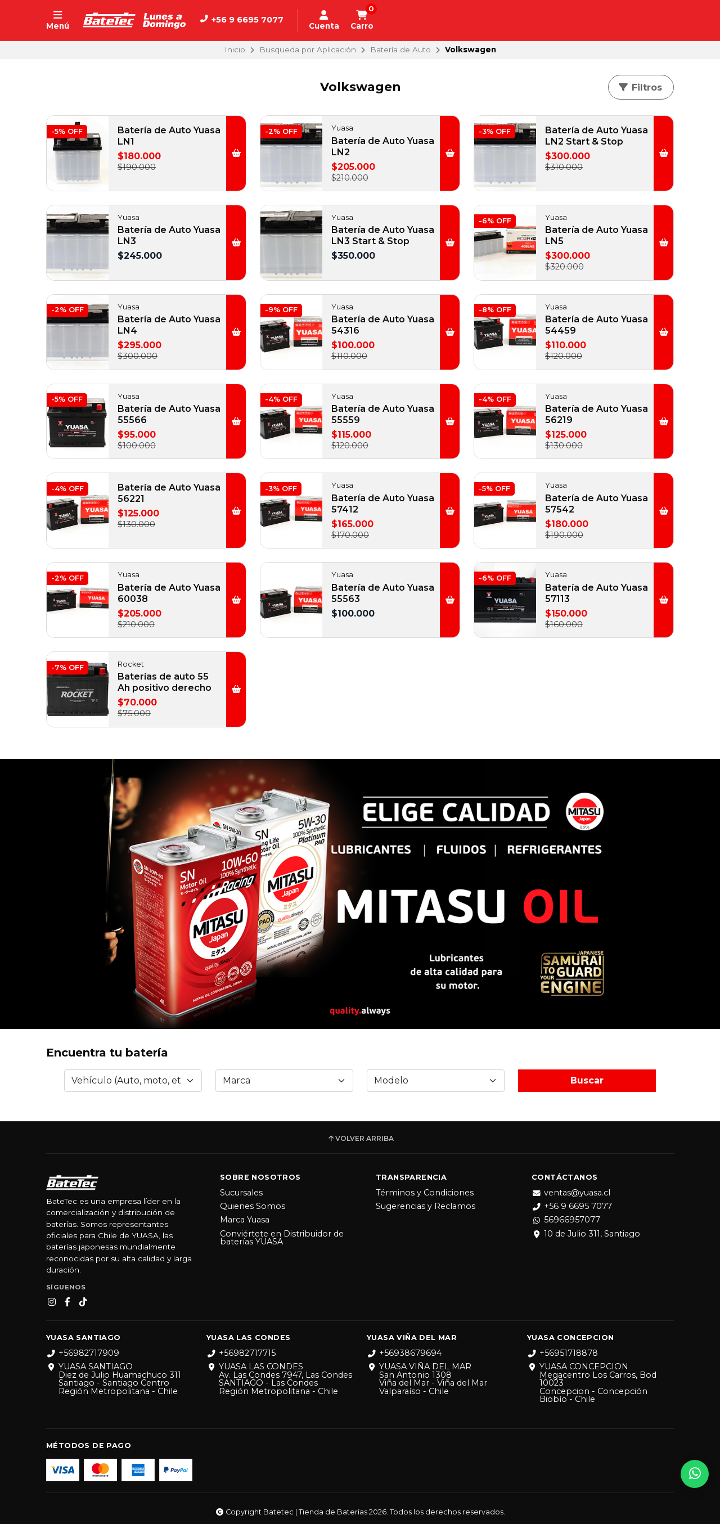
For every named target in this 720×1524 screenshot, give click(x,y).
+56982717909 (82, 1348)
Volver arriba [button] (360, 1134)
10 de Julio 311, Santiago (586, 1229)
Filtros (640, 87)
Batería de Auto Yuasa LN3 (169, 235)
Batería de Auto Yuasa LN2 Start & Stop (596, 136)
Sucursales (241, 1188)
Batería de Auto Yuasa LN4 (169, 325)
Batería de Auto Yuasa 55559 (382, 414)
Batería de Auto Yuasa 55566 (169, 414)
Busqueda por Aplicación (307, 49)
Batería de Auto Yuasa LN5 (596, 235)
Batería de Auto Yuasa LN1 (169, 136)
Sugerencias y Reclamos (425, 1202)
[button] (236, 153)
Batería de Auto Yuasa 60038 (169, 593)
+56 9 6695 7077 (572, 1202)
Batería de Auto (400, 49)
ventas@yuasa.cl (571, 1188)
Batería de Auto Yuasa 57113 (596, 593)
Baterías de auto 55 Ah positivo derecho (165, 682)
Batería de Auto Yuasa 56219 (596, 414)
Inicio (234, 49)
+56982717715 (241, 1348)
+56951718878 (562, 1348)
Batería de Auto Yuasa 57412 (382, 504)
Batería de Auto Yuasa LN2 (382, 147)
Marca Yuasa (244, 1215)
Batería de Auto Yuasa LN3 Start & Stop (382, 235)
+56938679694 (404, 1348)
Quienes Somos (252, 1202)
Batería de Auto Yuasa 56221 (169, 493)
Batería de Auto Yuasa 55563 (382, 593)
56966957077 (566, 1215)
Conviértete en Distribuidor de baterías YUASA (282, 1233)
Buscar (587, 1076)
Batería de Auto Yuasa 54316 (382, 325)
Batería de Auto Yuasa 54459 (596, 325)
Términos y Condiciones (425, 1188)
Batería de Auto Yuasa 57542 (596, 504)
